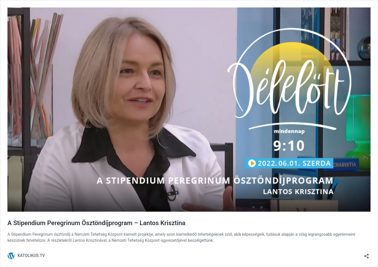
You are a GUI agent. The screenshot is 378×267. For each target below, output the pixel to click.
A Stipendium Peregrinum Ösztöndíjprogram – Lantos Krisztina (96, 223)
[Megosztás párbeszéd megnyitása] (367, 254)
